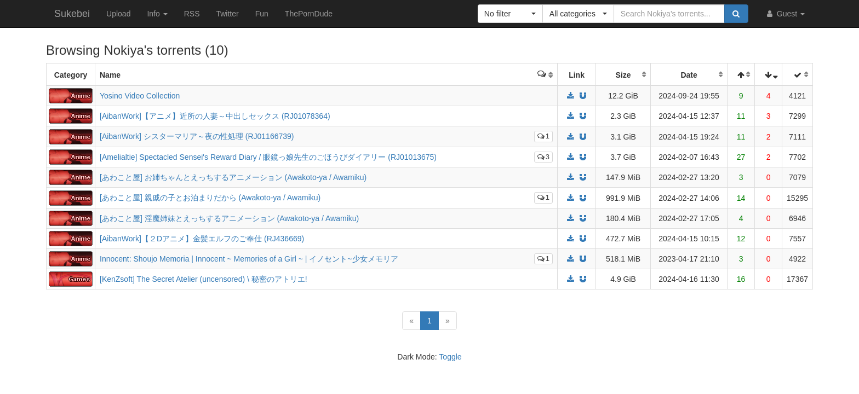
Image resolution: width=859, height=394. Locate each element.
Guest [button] (785, 13)
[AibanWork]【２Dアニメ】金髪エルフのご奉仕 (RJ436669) (202, 238)
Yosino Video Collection (140, 95)
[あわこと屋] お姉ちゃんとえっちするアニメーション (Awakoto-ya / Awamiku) (233, 177)
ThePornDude (309, 13)
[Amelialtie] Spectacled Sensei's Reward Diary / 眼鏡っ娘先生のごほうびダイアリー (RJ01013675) (268, 157)
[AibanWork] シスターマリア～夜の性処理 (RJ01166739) (197, 136)
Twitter (227, 13)
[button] (510, 13)
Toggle (450, 356)
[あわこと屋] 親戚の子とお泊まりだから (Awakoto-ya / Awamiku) (210, 197)
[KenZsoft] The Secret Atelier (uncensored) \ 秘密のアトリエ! (203, 279)
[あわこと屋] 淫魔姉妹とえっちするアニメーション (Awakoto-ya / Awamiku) (229, 218)
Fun (261, 13)
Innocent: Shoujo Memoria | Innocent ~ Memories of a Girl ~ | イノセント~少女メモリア (249, 258)
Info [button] (157, 13)
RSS (192, 13)
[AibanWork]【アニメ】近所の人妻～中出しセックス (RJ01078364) (215, 116)
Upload (118, 13)
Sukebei (72, 13)
